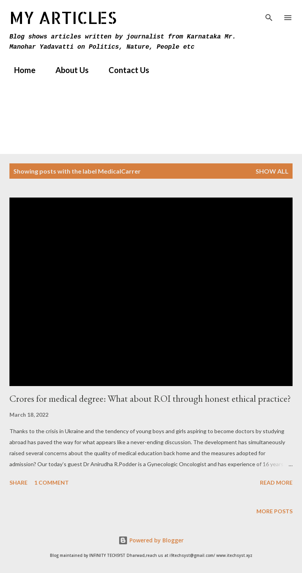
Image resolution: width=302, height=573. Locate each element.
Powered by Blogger (151, 540)
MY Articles (63, 17)
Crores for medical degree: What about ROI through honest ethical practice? (150, 398)
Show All (272, 171)
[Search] (269, 14)
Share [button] (18, 482)
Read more (276, 482)
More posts (274, 511)
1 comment (51, 482)
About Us (67, 70)
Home (20, 70)
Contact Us (124, 70)
